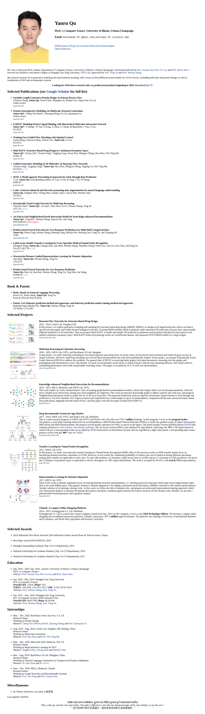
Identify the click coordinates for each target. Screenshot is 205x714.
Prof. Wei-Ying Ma (50, 636)
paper (16, 106)
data (21, 225)
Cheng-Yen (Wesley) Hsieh (35, 623)
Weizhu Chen (59, 650)
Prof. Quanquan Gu (77, 623)
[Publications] (62, 45)
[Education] (95, 45)
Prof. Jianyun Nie (49, 676)
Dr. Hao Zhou (28, 663)
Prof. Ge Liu (161, 70)
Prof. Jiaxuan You (145, 70)
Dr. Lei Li (44, 663)
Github (79, 432)
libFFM (187, 424)
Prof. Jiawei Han (179, 70)
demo (42, 337)
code (21, 106)
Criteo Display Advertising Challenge (76, 427)
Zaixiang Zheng (56, 623)
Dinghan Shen (29, 650)
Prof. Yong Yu (111, 72)
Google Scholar (57, 91)
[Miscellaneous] (63, 48)
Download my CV (144, 85)
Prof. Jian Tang (29, 676)
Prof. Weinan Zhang (132, 72)
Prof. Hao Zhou (29, 636)
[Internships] (108, 45)
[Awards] (84, 45)
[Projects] (74, 45)
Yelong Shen (43, 650)
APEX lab (85, 72)
